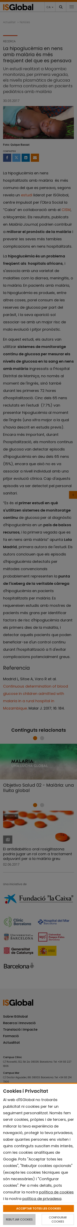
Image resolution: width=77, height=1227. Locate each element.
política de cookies (56, 1192)
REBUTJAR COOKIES (19, 1219)
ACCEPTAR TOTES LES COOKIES (38, 1208)
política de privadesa (41, 1198)
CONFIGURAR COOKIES (58, 1219)
